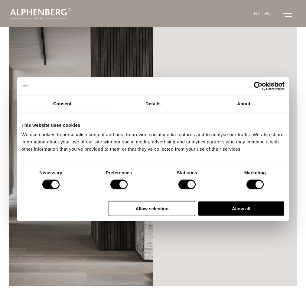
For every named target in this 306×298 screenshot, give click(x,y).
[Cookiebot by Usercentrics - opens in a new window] (258, 85)
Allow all (241, 208)
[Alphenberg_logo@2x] (40, 9)
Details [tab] (153, 103)
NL (257, 13)
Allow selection (151, 208)
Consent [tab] (62, 103)
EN (267, 13)
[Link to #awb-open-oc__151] (287, 13)
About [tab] (243, 103)
